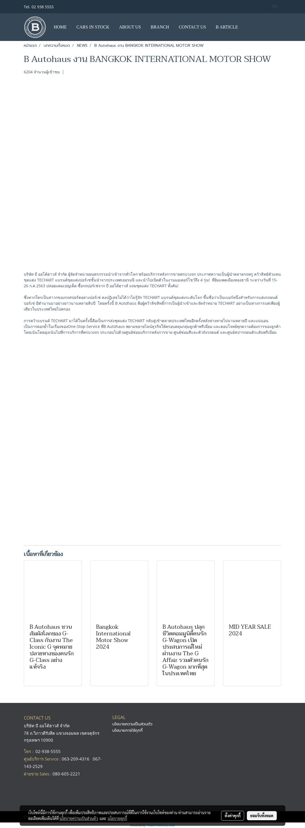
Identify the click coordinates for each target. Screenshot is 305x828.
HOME (60, 27)
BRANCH (160, 27)
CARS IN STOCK (92, 27)
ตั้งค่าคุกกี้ (233, 815)
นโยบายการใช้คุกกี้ (127, 730)
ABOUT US (130, 27)
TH (271, 6)
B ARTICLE (227, 27)
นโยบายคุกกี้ (117, 818)
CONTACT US (192, 27)
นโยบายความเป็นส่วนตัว (132, 724)
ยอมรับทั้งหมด (261, 815)
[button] (248, 27)
